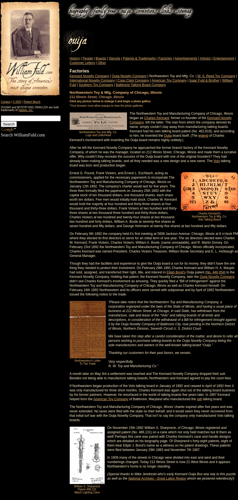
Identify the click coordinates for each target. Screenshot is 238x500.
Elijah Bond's (176, 272)
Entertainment (223, 58)
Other (102, 63)
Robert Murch (32, 101)
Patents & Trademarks (139, 58)
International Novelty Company (92, 80)
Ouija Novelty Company (129, 76)
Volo (216, 161)
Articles (205, 58)
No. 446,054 (215, 272)
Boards (101, 58)
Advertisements (186, 58)
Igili (199, 399)
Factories (165, 58)
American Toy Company (169, 80)
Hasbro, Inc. (25, 110)
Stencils (114, 58)
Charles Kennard (156, 118)
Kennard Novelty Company (89, 76)
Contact (5, 101)
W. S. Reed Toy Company (216, 76)
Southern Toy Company (96, 85)
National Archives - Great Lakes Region (157, 478)
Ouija (168, 136)
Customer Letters (82, 63)
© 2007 (17, 101)
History (75, 58)
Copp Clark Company (133, 80)
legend (203, 136)
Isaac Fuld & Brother (204, 80)
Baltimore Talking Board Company (141, 85)
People (88, 58)
